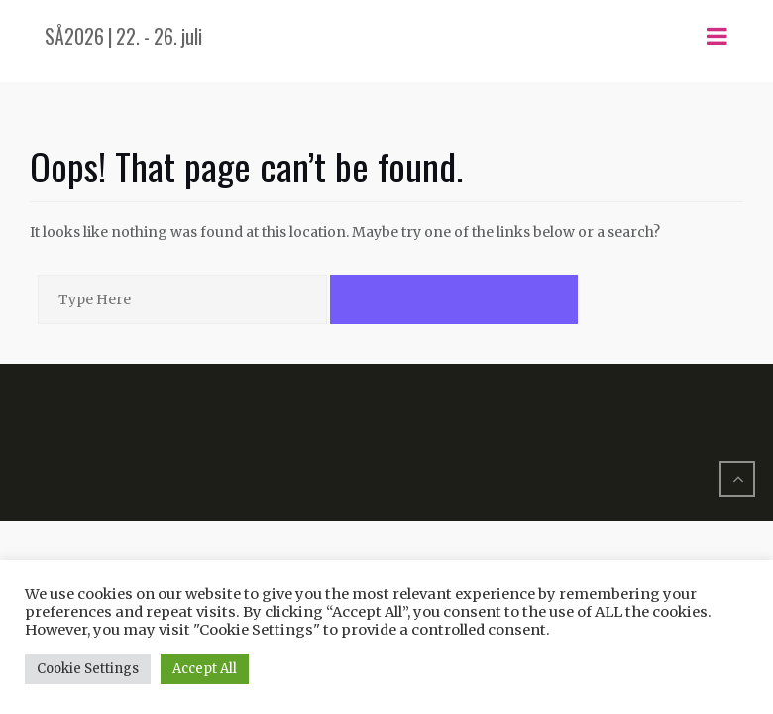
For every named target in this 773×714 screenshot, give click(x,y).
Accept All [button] (204, 668)
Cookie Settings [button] (88, 668)
